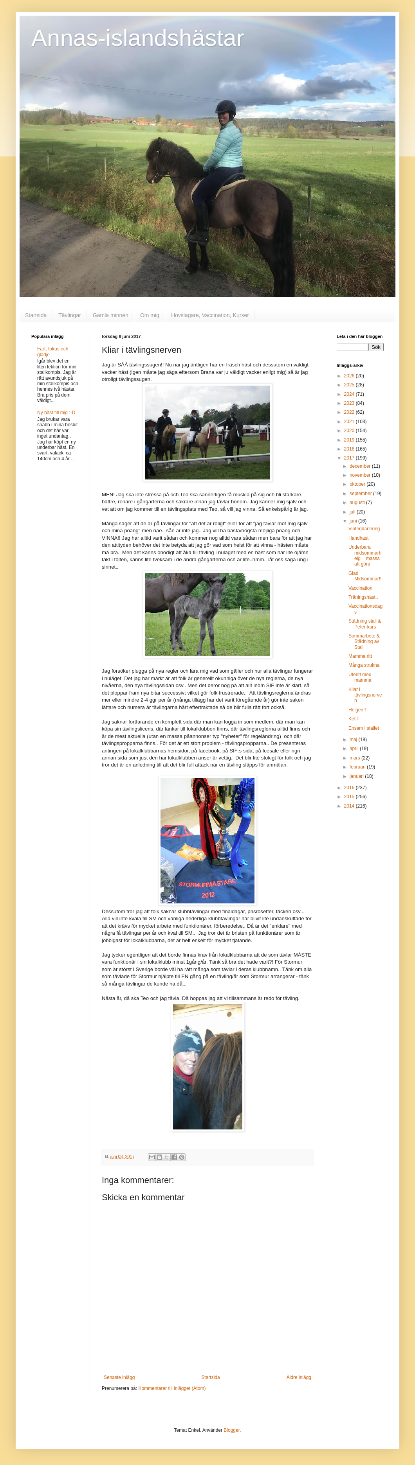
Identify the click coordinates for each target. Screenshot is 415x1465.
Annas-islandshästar (137, 38)
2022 (350, 412)
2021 (350, 421)
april (355, 748)
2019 (350, 440)
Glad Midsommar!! (364, 576)
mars (355, 758)
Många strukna (363, 665)
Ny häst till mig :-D (56, 412)
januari (357, 776)
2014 (350, 806)
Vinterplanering (364, 528)
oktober (358, 484)
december (361, 466)
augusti (358, 502)
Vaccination (360, 588)
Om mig (149, 315)
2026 (350, 376)
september (361, 493)
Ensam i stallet (363, 728)
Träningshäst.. (363, 597)
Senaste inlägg (119, 1377)
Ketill (353, 719)
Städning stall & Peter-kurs (364, 623)
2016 (350, 787)
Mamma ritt (360, 656)
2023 (350, 403)
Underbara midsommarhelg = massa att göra (364, 555)
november (361, 475)
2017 (350, 458)
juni (354, 521)
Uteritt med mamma (360, 677)
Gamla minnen (110, 315)
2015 (350, 796)
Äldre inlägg (299, 1377)
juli (353, 512)
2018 (350, 449)
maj (354, 739)
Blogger (232, 1430)
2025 (350, 385)
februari (358, 767)
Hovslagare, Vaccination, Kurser (210, 315)
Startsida (36, 315)
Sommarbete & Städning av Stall (364, 641)
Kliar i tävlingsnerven (365, 695)
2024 (350, 394)
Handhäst (358, 538)
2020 (350, 430)
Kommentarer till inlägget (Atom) (172, 1388)
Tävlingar (69, 315)
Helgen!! (357, 710)
